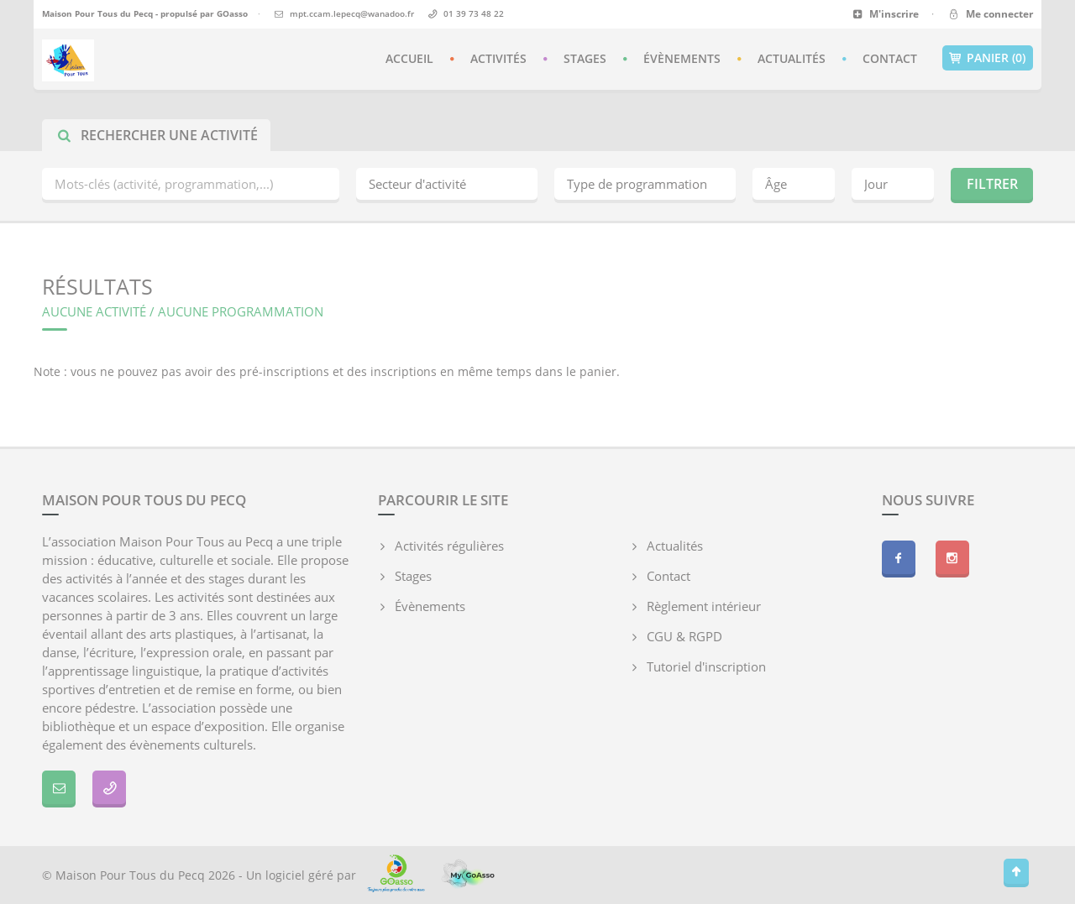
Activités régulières (449, 545)
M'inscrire (885, 14)
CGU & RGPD (684, 636)
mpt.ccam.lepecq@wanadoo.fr (352, 13)
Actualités (792, 58)
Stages (585, 58)
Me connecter (990, 14)
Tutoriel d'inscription (706, 666)
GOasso (232, 13)
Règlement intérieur (704, 606)
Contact (890, 58)
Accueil (409, 58)
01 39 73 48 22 (473, 13)
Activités (498, 58)
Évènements (682, 58)
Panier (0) (988, 58)
